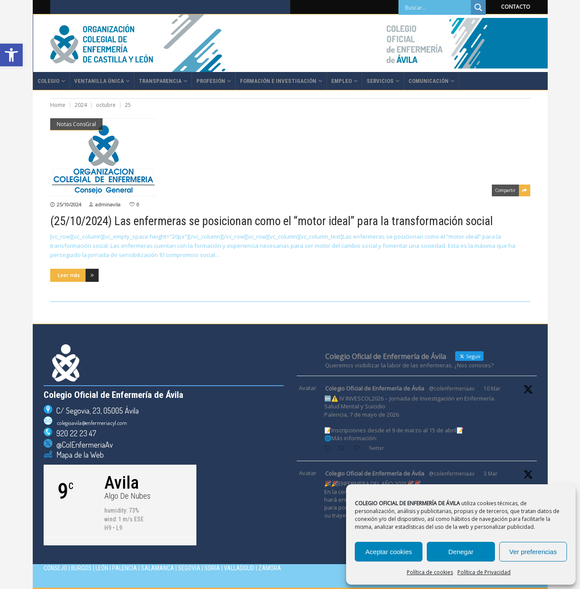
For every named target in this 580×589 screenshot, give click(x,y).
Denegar (461, 551)
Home (57, 105)
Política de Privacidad (484, 572)
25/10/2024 (69, 204)
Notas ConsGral (76, 124)
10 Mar (492, 388)
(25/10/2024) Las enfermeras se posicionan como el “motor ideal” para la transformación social (271, 221)
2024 (81, 105)
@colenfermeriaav (451, 388)
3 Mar (491, 473)
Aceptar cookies (388, 551)
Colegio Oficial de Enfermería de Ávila (374, 388)
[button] (11, 55)
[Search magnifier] (478, 7)
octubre (106, 105)
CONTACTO (515, 6)
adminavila (107, 204)
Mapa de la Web (78, 454)
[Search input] (437, 7)
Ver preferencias (533, 551)
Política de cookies (430, 572)
